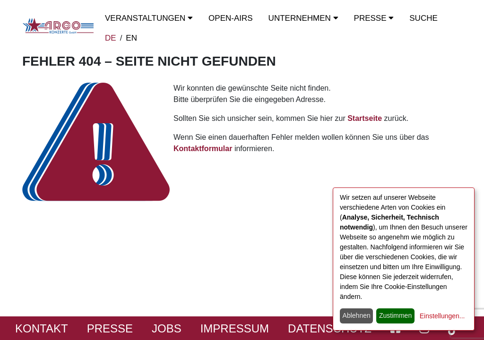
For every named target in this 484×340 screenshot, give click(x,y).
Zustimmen (395, 315)
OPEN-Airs (230, 18)
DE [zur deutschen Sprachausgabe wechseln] (110, 38)
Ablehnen (357, 315)
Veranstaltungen (149, 18)
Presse (374, 18)
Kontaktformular (202, 148)
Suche (423, 18)
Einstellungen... (442, 316)
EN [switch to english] (131, 38)
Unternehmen (303, 18)
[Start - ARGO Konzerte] (58, 26)
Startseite (364, 118)
